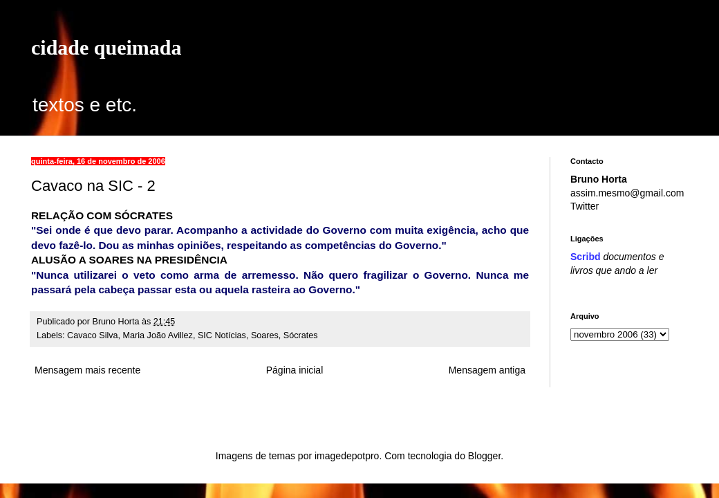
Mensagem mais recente (87, 370)
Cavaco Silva (92, 335)
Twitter (584, 206)
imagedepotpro (347, 455)
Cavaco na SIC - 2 (93, 185)
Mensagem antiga (487, 370)
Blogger (484, 455)
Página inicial (295, 370)
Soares (265, 335)
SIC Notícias (222, 335)
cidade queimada (106, 47)
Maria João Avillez (158, 335)
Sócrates (300, 335)
